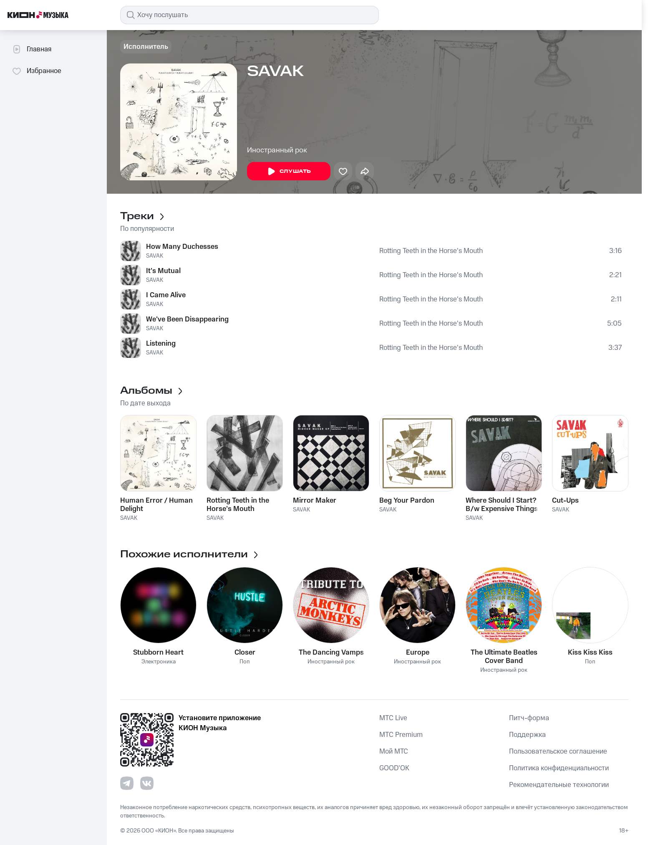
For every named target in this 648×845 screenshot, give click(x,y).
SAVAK (154, 256)
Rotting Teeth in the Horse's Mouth (431, 251)
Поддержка (527, 735)
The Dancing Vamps (331, 652)
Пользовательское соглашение (558, 751)
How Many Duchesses (182, 247)
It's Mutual (163, 271)
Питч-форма (529, 718)
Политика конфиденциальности (559, 768)
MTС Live (393, 718)
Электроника (158, 661)
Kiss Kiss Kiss (590, 652)
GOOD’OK (394, 768)
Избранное (36, 71)
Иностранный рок (277, 150)
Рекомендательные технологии (559, 785)
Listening (161, 344)
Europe (417, 652)
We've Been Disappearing (187, 319)
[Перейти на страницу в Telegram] (127, 783)
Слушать (288, 172)
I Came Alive (166, 295)
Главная (31, 49)
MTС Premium (401, 735)
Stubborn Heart (158, 652)
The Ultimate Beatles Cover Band (504, 656)
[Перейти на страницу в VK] (147, 783)
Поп (245, 661)
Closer (244, 652)
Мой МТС (393, 751)
